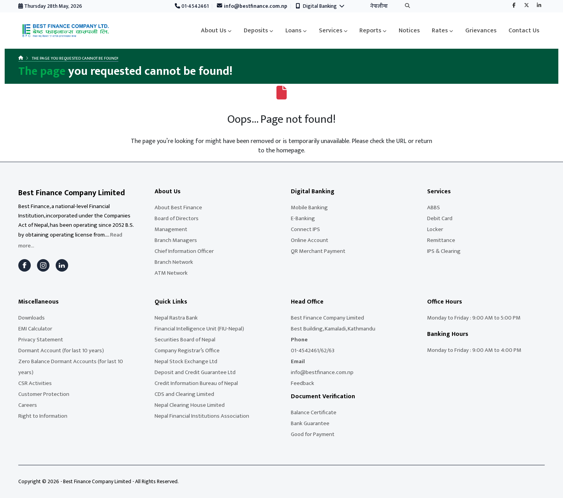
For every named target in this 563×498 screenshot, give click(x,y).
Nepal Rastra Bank (176, 318)
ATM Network (171, 273)
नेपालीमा (379, 6)
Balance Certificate (313, 412)
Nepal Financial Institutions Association (202, 416)
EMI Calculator (35, 329)
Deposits (256, 30)
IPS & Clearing (444, 251)
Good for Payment (312, 434)
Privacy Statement (40, 339)
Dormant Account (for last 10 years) (61, 350)
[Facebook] (24, 265)
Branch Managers (176, 240)
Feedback (302, 383)
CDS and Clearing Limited (184, 394)
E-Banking (303, 218)
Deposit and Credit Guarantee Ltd (195, 372)
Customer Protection (43, 394)
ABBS (433, 207)
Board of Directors (177, 218)
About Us (213, 30)
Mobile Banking (309, 207)
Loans (293, 30)
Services (330, 30)
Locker (435, 229)
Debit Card (439, 218)
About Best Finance (178, 207)
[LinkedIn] (62, 265)
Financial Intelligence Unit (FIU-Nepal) (199, 329)
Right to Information (42, 416)
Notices (409, 30)
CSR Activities (35, 383)
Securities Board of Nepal (185, 339)
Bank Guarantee (310, 423)
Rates (440, 30)
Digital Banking (320, 6)
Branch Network (174, 262)
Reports (370, 30)
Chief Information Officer (184, 251)
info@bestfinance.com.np (252, 6)
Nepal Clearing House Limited (190, 405)
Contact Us (523, 30)
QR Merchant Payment (318, 251)
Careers (27, 405)
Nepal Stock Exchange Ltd (186, 361)
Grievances (480, 30)
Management (171, 229)
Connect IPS (305, 229)
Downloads (31, 318)
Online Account (309, 240)
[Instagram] (43, 265)
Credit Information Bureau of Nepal (196, 383)
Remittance (441, 240)
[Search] (407, 6)
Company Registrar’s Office (187, 350)
